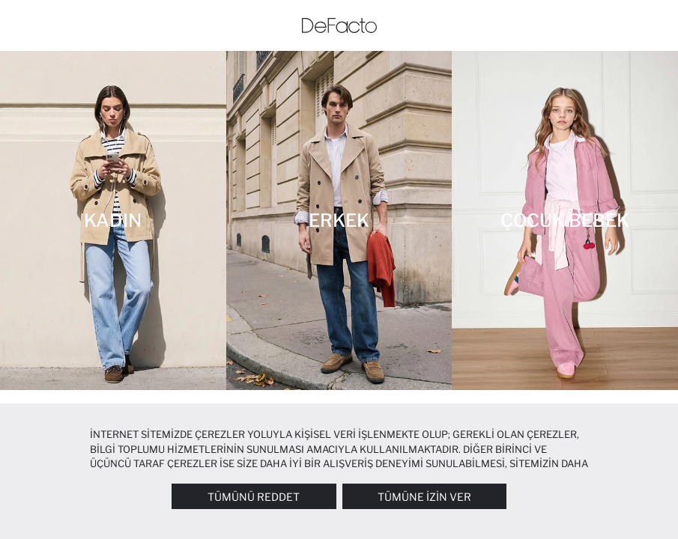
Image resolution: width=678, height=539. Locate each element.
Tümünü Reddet (254, 496)
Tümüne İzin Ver (424, 496)
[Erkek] (339, 220)
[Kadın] (113, 220)
